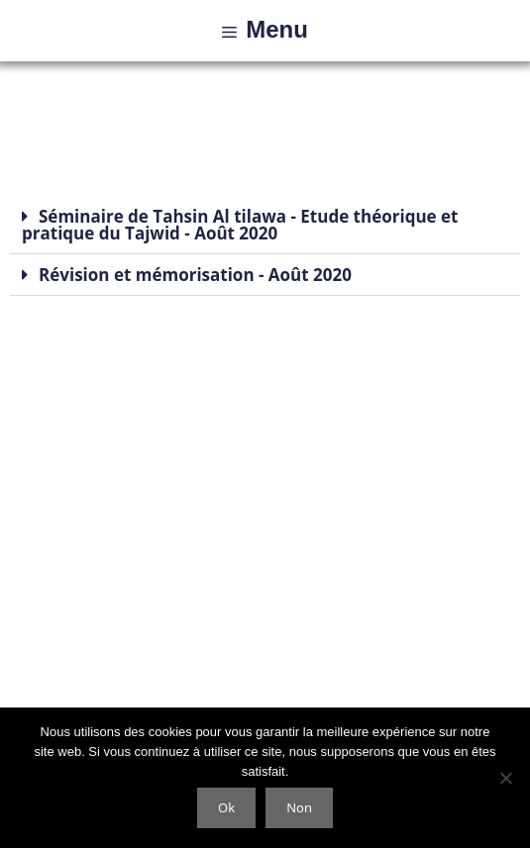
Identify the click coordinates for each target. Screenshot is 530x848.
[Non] (505, 778)
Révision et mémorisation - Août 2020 (195, 274)
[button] (265, 225)
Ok (226, 807)
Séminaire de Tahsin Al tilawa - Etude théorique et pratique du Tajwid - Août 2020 (240, 224)
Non (299, 807)
